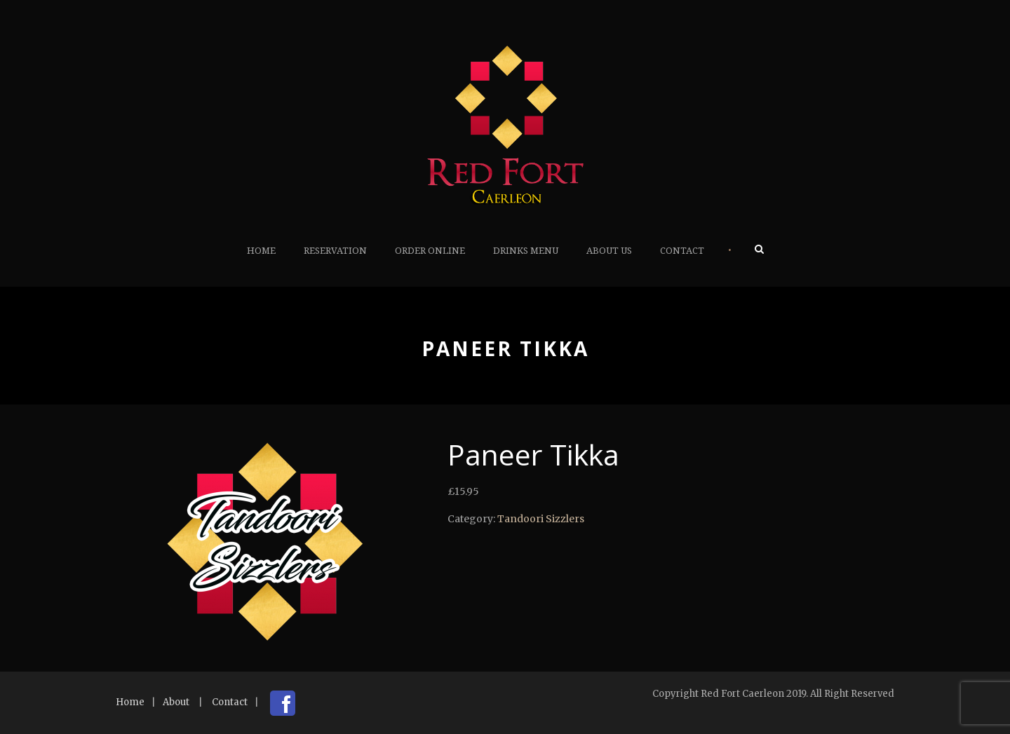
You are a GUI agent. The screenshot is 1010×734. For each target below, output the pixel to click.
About (176, 702)
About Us (609, 250)
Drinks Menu (525, 250)
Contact (682, 250)
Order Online (430, 250)
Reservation (335, 250)
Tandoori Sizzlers (540, 518)
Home (261, 250)
